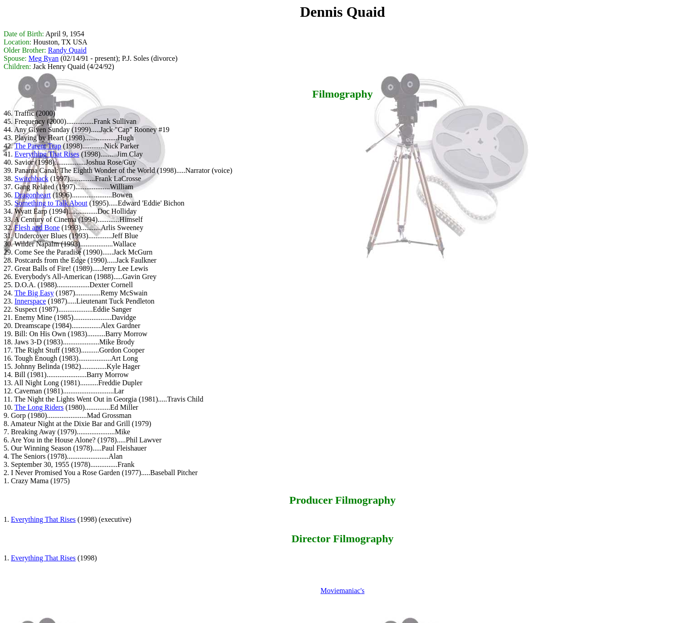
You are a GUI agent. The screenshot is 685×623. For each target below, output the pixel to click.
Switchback (32, 178)
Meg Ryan (44, 58)
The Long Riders (39, 407)
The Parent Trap (38, 146)
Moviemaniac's (342, 590)
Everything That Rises (47, 154)
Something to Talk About (51, 203)
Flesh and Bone (37, 227)
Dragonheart (33, 195)
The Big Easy (34, 293)
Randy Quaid (67, 50)
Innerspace (30, 301)
